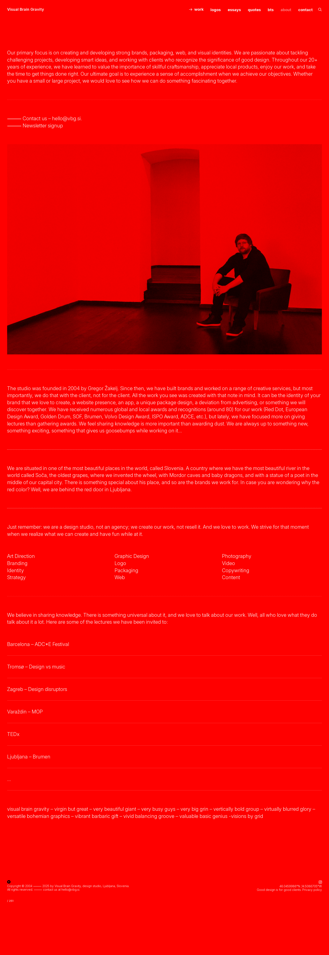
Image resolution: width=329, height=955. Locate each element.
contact (305, 10)
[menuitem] (196, 9)
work (199, 9)
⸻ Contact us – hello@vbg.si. (44, 118)
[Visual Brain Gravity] (25, 9)
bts (271, 10)
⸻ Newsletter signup (35, 126)
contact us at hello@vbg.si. (61, 889)
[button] (320, 9)
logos (215, 10)
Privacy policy (312, 889)
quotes (254, 10)
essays (234, 10)
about (286, 10)
